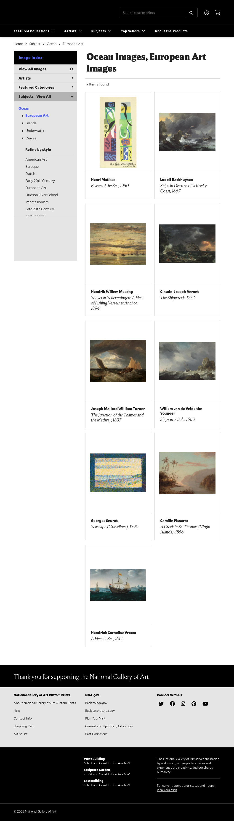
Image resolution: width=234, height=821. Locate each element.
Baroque (32, 166)
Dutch (30, 173)
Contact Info (23, 718)
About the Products (171, 31)
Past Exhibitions (96, 734)
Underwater (35, 130)
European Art (37, 115)
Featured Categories (46, 87)
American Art (36, 159)
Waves (30, 138)
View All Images (46, 69)
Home (18, 43)
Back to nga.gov (96, 703)
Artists (46, 78)
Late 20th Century (39, 208)
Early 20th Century (40, 180)
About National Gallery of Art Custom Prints (45, 703)
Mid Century (35, 215)
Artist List (21, 734)
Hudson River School (41, 194)
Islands (30, 122)
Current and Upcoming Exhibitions (109, 726)
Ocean (24, 108)
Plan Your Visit (95, 718)
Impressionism (37, 201)
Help (17, 710)
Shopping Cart (24, 726)
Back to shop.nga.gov (100, 710)
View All (43, 96)
